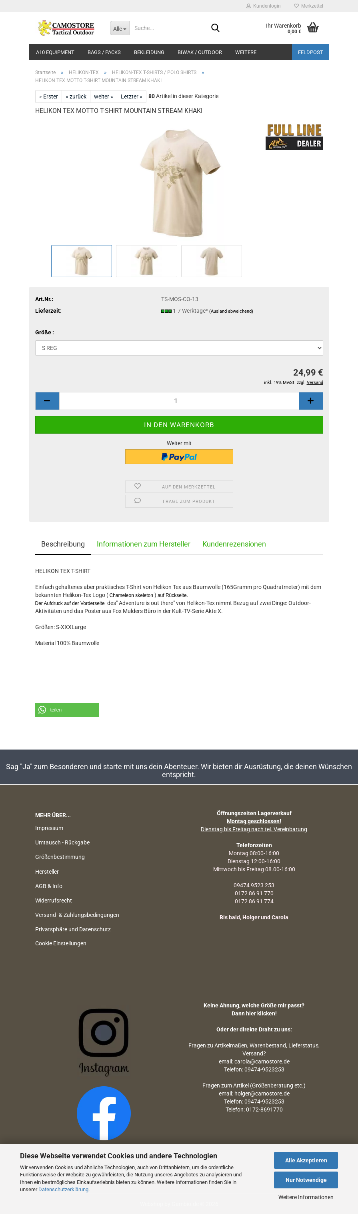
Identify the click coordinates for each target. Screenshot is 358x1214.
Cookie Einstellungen (60, 943)
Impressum (49, 828)
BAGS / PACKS (104, 52)
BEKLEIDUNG (149, 52)
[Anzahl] (179, 401)
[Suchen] (215, 28)
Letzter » (131, 96)
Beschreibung (63, 544)
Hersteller (47, 871)
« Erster (48, 96)
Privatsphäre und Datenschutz (73, 929)
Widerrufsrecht (53, 900)
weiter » (103, 96)
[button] (47, 401)
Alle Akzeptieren (306, 1160)
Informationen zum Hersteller (143, 544)
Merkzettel (308, 6)
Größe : (44, 332)
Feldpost (310, 52)
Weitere (245, 52)
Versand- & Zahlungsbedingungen (77, 915)
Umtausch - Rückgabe (62, 842)
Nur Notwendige (306, 1180)
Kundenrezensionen (234, 544)
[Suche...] (119, 28)
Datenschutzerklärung (63, 1189)
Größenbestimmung (60, 857)
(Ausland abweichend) (231, 311)
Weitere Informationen (306, 1197)
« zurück (76, 96)
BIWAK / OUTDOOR (200, 52)
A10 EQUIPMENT (55, 52)
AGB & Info (48, 886)
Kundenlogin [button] (263, 6)
